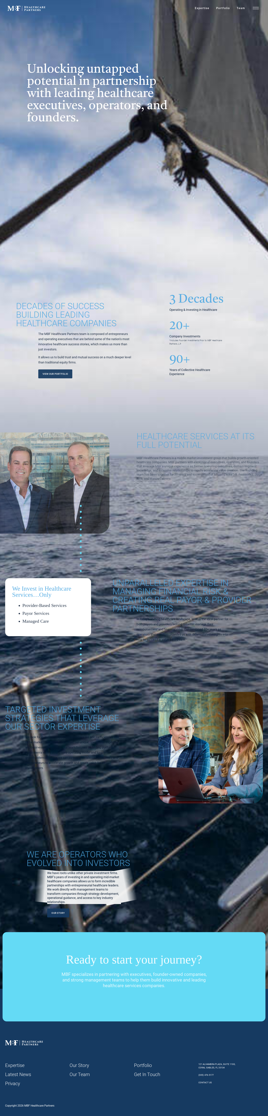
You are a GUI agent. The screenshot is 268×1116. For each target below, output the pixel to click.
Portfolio (223, 8)
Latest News (18, 1074)
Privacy (12, 1083)
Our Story (79, 1065)
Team (241, 8)
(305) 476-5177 (206, 1075)
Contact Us (205, 1082)
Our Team (80, 1074)
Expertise (202, 8)
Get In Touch (147, 1074)
